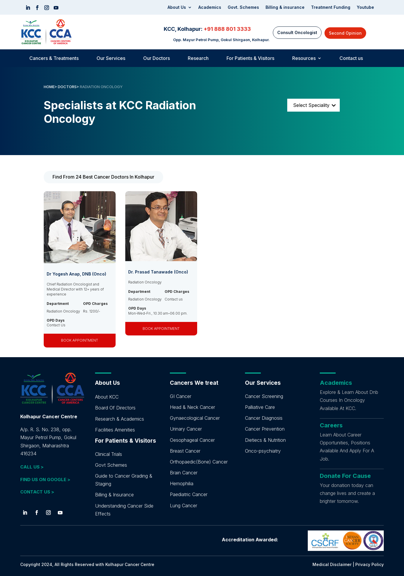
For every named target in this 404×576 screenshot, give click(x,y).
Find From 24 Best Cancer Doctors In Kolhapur (103, 177)
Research (198, 58)
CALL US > (32, 467)
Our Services (111, 58)
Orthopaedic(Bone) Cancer (199, 462)
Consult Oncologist (297, 32)
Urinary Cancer (186, 429)
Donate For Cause (345, 475)
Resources (304, 58)
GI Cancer (180, 396)
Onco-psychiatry (263, 451)
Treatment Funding (330, 7)
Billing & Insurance (114, 495)
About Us (177, 7)
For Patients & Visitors (250, 58)
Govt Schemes (111, 465)
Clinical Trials (108, 454)
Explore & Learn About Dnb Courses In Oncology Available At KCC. (349, 400)
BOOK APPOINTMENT (79, 340)
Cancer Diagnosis (264, 418)
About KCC (107, 397)
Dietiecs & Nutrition (265, 440)
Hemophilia (181, 483)
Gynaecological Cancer (195, 418)
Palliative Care (260, 407)
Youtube (365, 7)
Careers (331, 425)
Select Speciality (311, 105)
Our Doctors (156, 58)
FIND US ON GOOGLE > (45, 479)
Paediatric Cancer (188, 494)
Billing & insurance (285, 7)
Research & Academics (119, 419)
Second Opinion (345, 33)
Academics (209, 7)
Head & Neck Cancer (192, 407)
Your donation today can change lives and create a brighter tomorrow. (347, 493)
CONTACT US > (37, 492)
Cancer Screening (264, 396)
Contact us (351, 58)
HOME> (50, 86)
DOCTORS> (69, 86)
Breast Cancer (185, 451)
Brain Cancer (183, 473)
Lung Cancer (183, 505)
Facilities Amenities (115, 430)
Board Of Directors (115, 408)
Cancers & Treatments (54, 58)
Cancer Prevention (265, 429)
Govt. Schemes (243, 7)
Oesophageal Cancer (192, 440)
